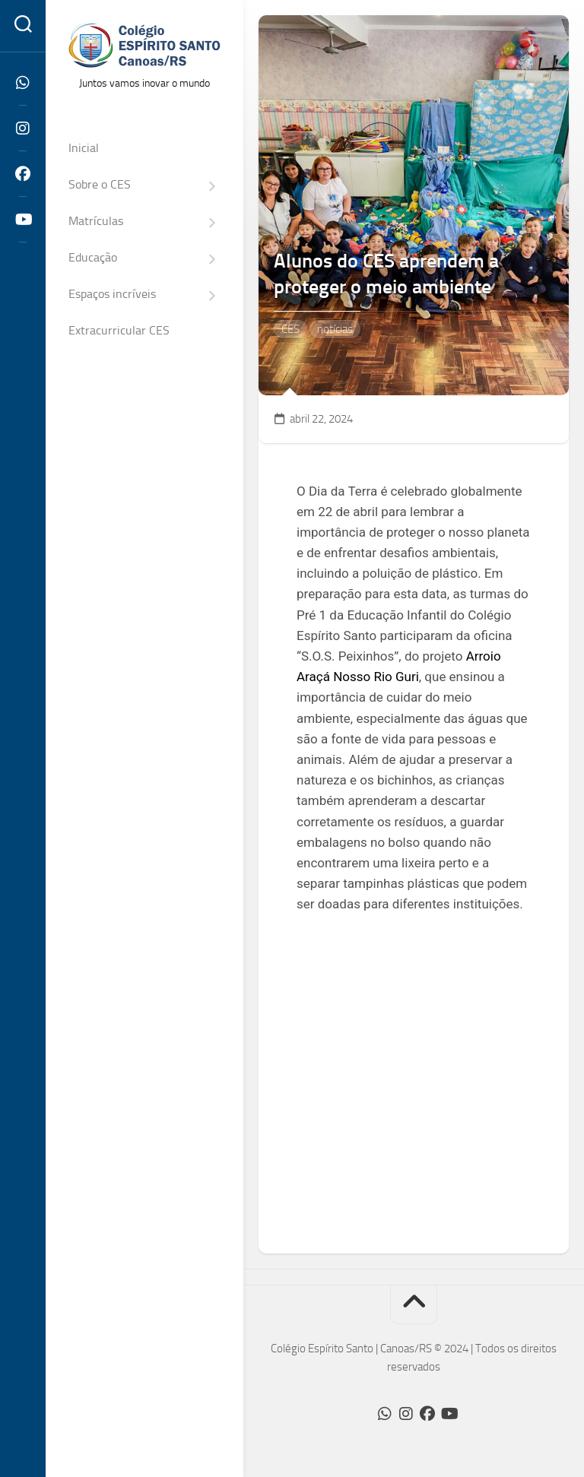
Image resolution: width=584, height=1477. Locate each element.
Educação (92, 257)
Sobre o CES (99, 184)
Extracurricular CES (119, 330)
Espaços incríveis (112, 294)
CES (290, 329)
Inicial (83, 148)
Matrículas (95, 221)
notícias (335, 329)
